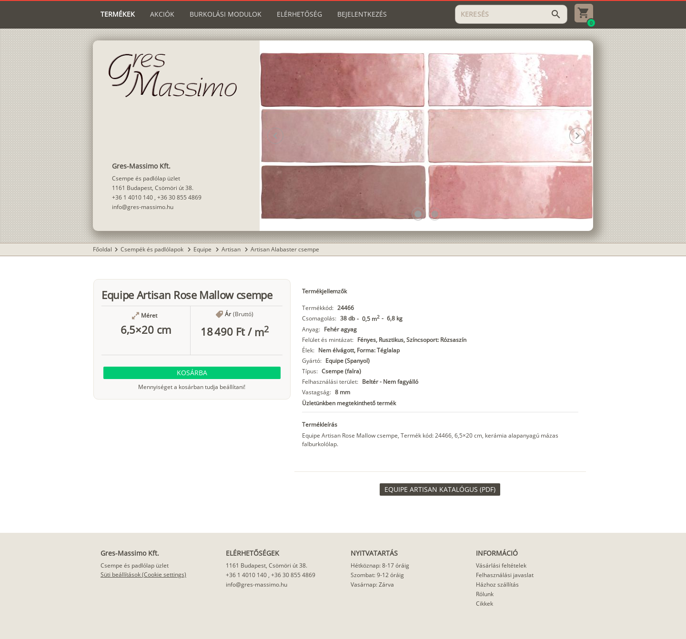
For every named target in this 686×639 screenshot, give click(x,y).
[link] (440, 489)
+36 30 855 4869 (179, 197)
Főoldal (102, 249)
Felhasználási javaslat (505, 575)
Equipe (203, 249)
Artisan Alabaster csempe (285, 249)
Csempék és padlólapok (153, 249)
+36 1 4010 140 (132, 197)
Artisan (232, 249)
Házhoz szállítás (497, 584)
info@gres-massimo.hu (142, 207)
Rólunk (485, 594)
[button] (418, 214)
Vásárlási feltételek (501, 565)
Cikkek (484, 603)
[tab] (117, 14)
